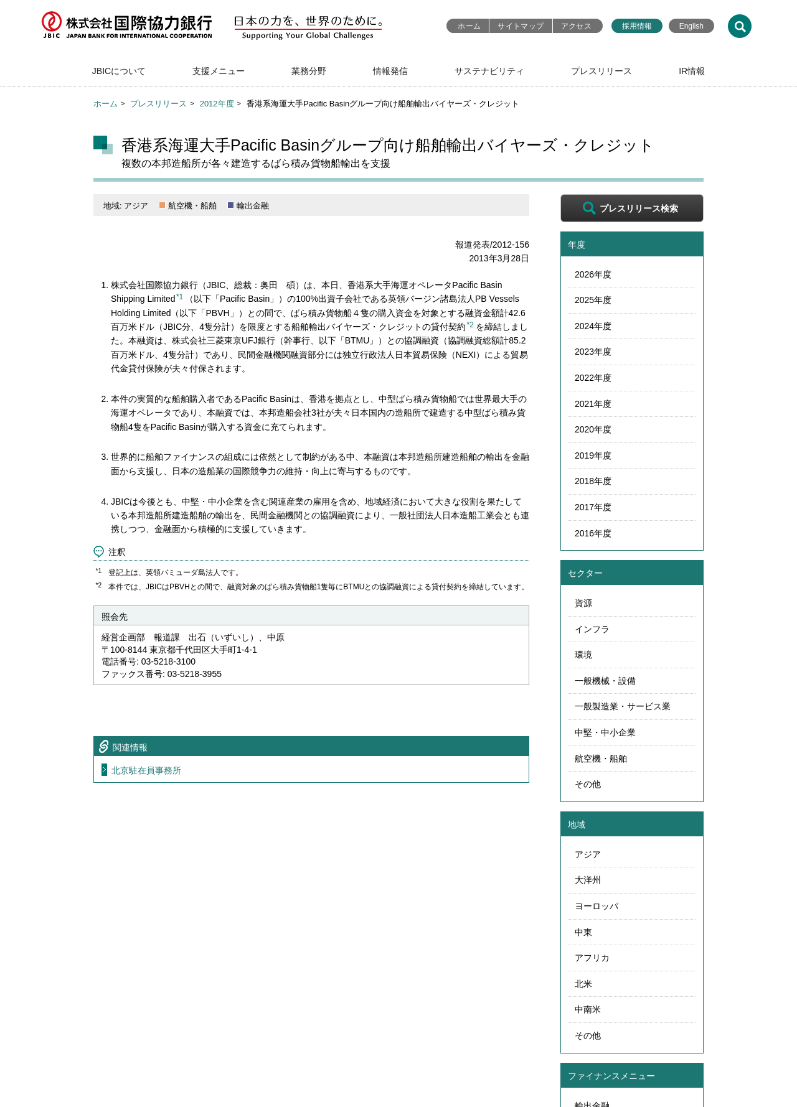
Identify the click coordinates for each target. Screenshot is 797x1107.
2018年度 (593, 481)
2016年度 (593, 533)
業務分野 (308, 71)
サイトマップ (521, 26)
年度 (576, 245)
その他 (588, 784)
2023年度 (593, 352)
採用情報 (637, 26)
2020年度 (593, 429)
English (691, 26)
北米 (583, 984)
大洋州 (588, 880)
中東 (583, 932)
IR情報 (692, 71)
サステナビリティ (489, 71)
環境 (583, 655)
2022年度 (593, 378)
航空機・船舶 (601, 759)
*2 (470, 324)
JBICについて (119, 71)
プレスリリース (601, 71)
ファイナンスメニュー (611, 1076)
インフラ (592, 629)
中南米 (588, 1009)
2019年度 (593, 455)
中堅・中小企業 (605, 732)
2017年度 (593, 507)
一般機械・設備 (605, 681)
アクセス (576, 26)
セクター (585, 573)
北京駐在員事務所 (146, 770)
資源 (583, 603)
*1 (179, 296)
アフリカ (592, 958)
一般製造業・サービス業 (623, 706)
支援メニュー (218, 71)
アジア (588, 854)
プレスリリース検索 (639, 208)
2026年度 (593, 274)
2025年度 (593, 300)
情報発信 (390, 71)
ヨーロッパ (596, 906)
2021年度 (593, 404)
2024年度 (593, 326)
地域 (576, 824)
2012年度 (217, 103)
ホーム (469, 26)
